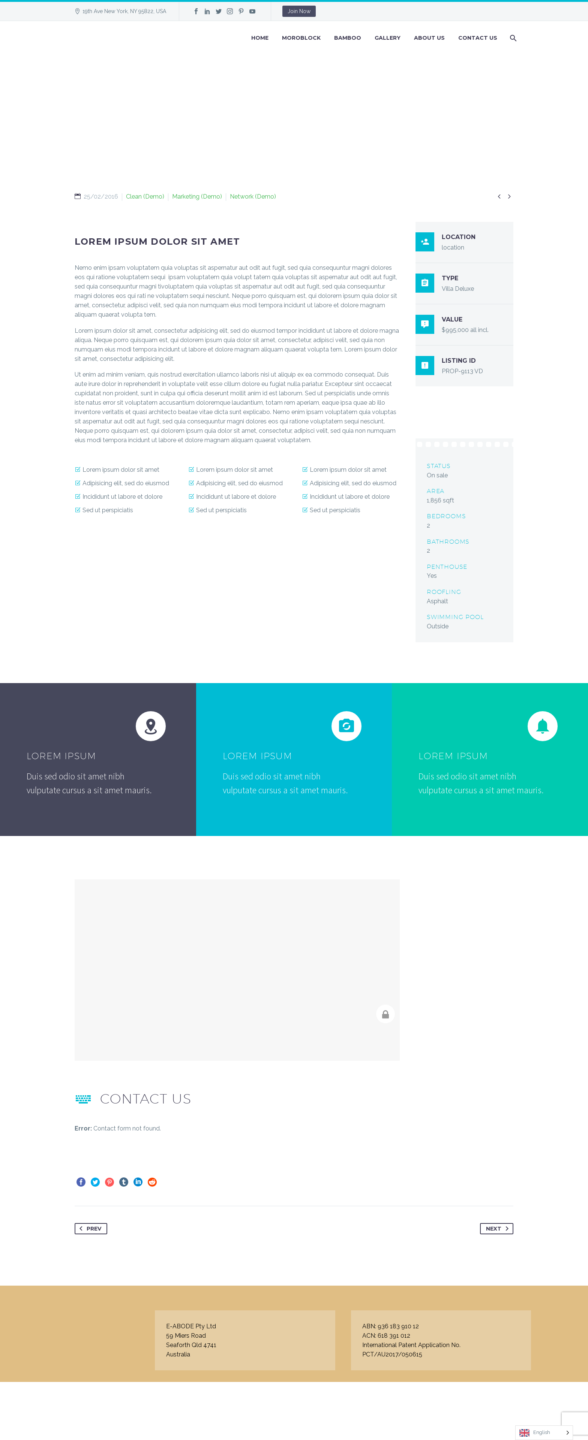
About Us (429, 37)
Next (499, 1229)
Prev (88, 1229)
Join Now (299, 11)
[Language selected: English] (544, 1432)
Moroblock (301, 37)
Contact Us (477, 37)
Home (259, 37)
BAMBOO (347, 37)
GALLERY (387, 37)
